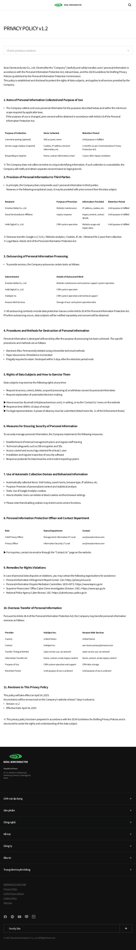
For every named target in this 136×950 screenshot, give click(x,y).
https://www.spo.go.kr (93, 588)
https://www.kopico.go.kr (89, 584)
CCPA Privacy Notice (14, 893)
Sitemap (8, 902)
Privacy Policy (10, 888)
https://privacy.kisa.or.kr (78, 580)
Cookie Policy (10, 898)
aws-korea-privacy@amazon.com (97, 645)
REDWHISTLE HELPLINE (15, 884)
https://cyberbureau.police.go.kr (69, 592)
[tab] (68, 798)
